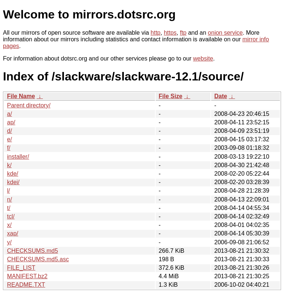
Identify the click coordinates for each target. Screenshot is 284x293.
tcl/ (10, 216)
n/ (9, 199)
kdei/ (13, 182)
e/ (9, 139)
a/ (9, 114)
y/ (9, 242)
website (203, 58)
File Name (21, 96)
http (155, 33)
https (170, 33)
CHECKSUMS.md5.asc (38, 259)
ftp (183, 33)
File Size (170, 96)
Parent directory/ (28, 105)
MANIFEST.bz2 (27, 276)
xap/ (12, 233)
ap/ (11, 122)
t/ (8, 208)
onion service (225, 33)
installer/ (18, 157)
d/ (9, 131)
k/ (9, 165)
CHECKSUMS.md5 (32, 251)
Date (220, 96)
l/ (8, 190)
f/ (8, 148)
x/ (9, 225)
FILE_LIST (21, 268)
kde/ (12, 173)
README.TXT (26, 285)
